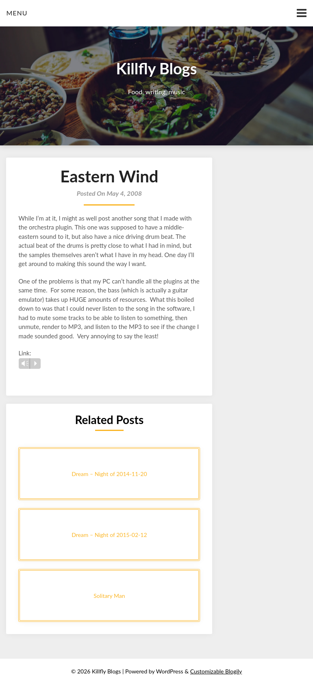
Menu (16, 13)
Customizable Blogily (216, 671)
